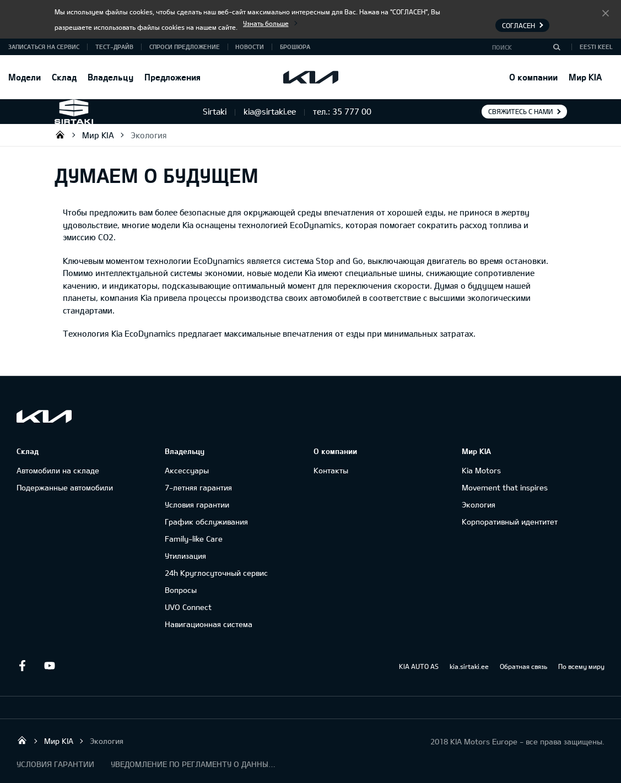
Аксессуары (187, 470)
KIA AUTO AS (419, 666)
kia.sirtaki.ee (469, 666)
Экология (149, 135)
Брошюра (295, 46)
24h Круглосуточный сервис (216, 572)
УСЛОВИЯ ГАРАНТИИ (55, 764)
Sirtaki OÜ (60, 134)
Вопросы (181, 590)
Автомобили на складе (58, 470)
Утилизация (185, 555)
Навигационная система (208, 624)
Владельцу (110, 77)
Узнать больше (266, 23)
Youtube (49, 665)
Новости (249, 46)
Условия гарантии (197, 504)
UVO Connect (188, 607)
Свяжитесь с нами (520, 111)
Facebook (22, 665)
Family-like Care (194, 538)
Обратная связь (523, 666)
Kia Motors (481, 470)
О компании (533, 77)
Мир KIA (585, 77)
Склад (64, 77)
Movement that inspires (505, 487)
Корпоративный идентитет (510, 521)
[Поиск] (556, 47)
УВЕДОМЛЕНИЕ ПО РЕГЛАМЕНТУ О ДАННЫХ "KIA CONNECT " (193, 764)
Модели (24, 77)
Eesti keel (596, 46)
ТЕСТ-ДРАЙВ (114, 46)
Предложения (172, 77)
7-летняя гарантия (198, 487)
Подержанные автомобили (65, 487)
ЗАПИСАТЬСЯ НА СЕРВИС (43, 46)
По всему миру (581, 666)
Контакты (331, 470)
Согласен (605, 12)
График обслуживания (206, 521)
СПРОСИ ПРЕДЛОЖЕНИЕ (184, 46)
